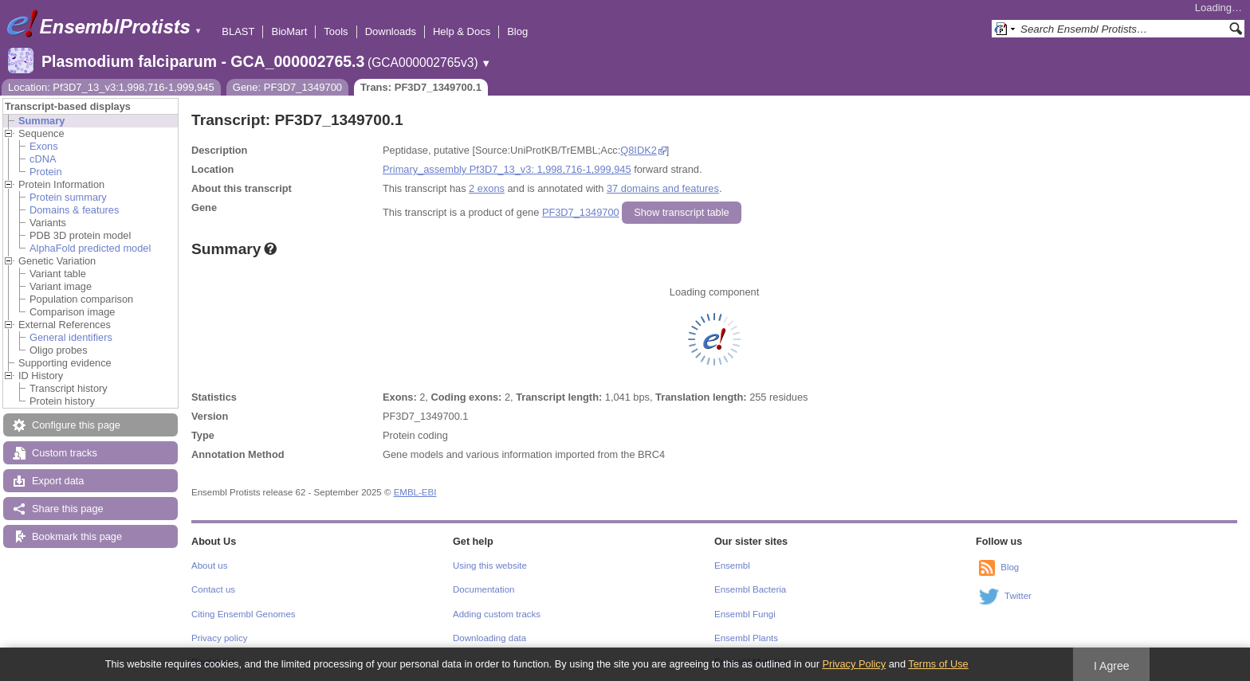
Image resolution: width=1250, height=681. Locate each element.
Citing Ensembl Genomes (243, 614)
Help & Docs (461, 31)
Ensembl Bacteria (750, 589)
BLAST (238, 31)
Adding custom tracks (496, 614)
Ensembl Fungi (745, 614)
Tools (336, 31)
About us (209, 565)
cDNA (42, 159)
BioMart (289, 31)
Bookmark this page (77, 536)
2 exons (487, 188)
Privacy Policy (854, 664)
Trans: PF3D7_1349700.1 (421, 87)
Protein (45, 172)
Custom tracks (64, 453)
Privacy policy (219, 638)
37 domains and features (663, 188)
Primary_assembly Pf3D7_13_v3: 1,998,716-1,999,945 (507, 169)
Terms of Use (938, 664)
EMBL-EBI (415, 492)
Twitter (1018, 596)
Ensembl (732, 565)
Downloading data (489, 638)
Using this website (490, 565)
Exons (43, 146)
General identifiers (70, 337)
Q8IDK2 (638, 150)
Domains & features (74, 210)
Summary (41, 121)
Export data (58, 481)
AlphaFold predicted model (90, 248)
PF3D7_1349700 (580, 212)
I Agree (1112, 665)
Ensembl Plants (746, 638)
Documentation (483, 589)
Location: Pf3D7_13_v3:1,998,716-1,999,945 (111, 87)
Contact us (213, 589)
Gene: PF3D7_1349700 (287, 87)
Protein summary (68, 197)
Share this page (68, 509)
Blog (517, 31)
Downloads (390, 31)
